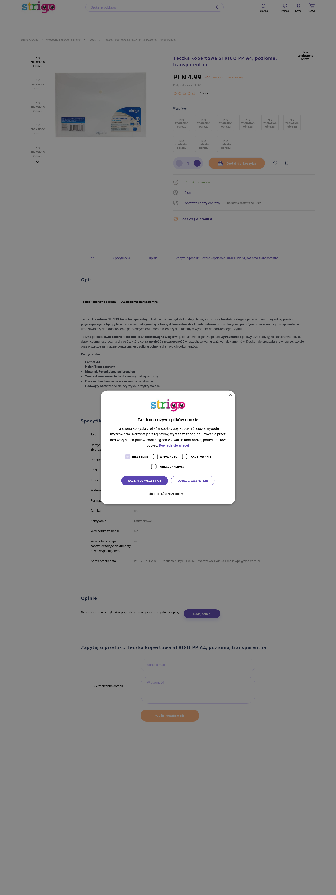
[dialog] (168, 447)
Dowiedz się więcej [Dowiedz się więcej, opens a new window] (174, 445)
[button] (168, 494)
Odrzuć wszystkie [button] (193, 480)
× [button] (230, 395)
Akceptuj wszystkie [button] (145, 480)
